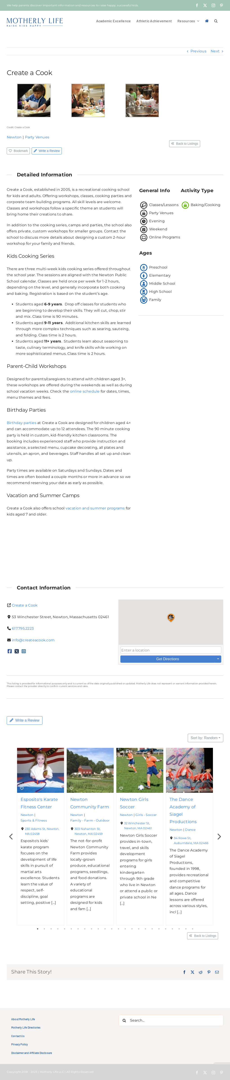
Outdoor (103, 820)
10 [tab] (98, 929)
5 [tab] (64, 929)
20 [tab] (165, 929)
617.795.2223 (23, 628)
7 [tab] (78, 929)
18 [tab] (152, 929)
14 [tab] (125, 929)
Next (215, 51)
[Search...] (171, 1020)
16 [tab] (138, 929)
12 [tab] (111, 929)
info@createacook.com (33, 640)
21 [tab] (172, 929)
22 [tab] (179, 929)
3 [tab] (51, 929)
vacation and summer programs (95, 508)
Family (75, 820)
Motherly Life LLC (52, 1071)
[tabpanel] (40, 837)
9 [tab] (91, 929)
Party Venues (37, 137)
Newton (14, 137)
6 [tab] (71, 929)
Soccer (151, 815)
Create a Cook (25, 605)
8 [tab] (84, 929)
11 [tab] (105, 929)
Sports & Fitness (34, 820)
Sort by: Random (204, 738)
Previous (198, 51)
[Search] (124, 1020)
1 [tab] (37, 929)
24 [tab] (192, 929)
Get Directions (167, 659)
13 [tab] (118, 929)
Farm (88, 820)
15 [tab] (132, 929)
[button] (216, 20)
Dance (190, 830)
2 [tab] (44, 929)
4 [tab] (57, 929)
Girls (139, 815)
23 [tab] (186, 929)
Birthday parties (21, 423)
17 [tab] (145, 929)
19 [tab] (159, 929)
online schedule (85, 391)
